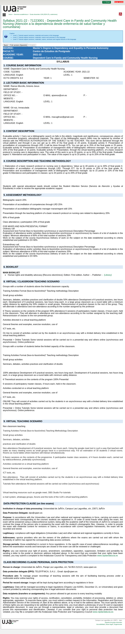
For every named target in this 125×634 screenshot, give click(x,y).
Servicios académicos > (21, 14)
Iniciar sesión (118, 2)
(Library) (108, 275)
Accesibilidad (100, 624)
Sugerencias (118, 624)
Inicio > (11, 14)
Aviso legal (109, 624)
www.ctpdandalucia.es (107, 555)
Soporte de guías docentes (113, 622)
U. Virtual (106, 2)
